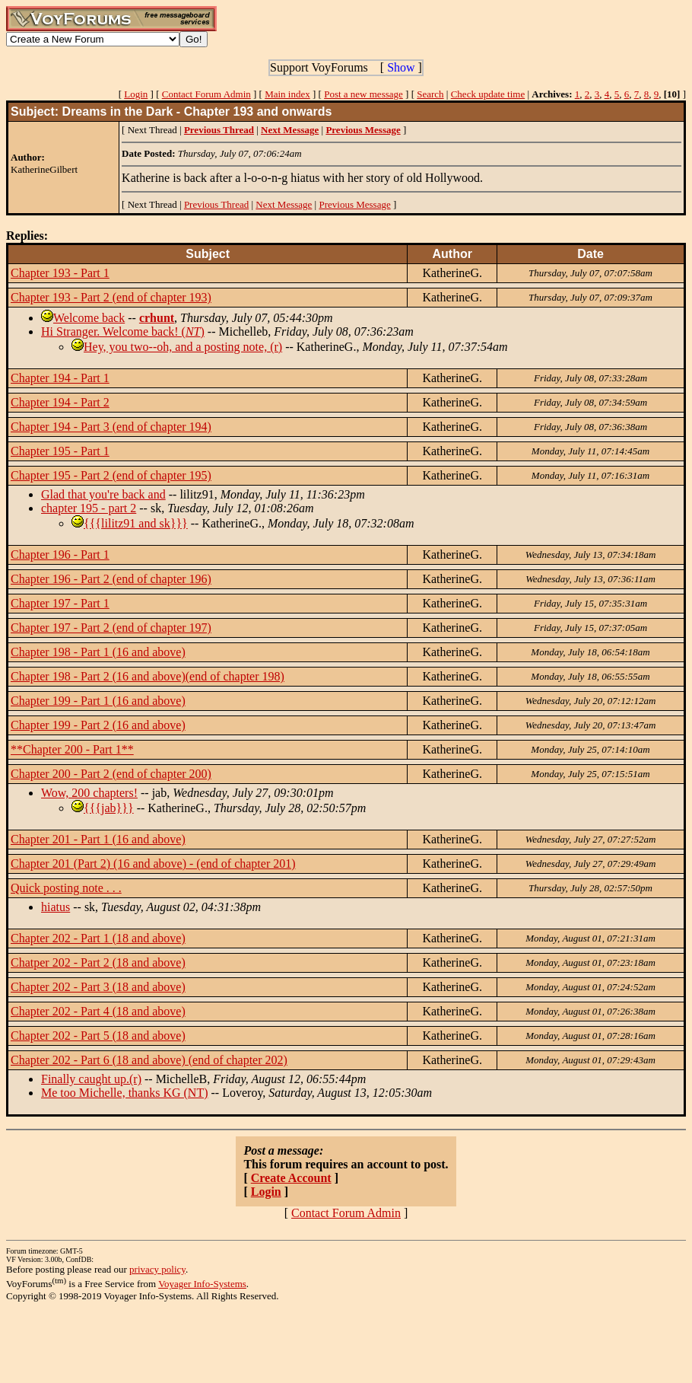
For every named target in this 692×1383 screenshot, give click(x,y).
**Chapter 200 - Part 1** (72, 749)
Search (430, 94)
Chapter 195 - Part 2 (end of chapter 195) (111, 475)
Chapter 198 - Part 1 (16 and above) (98, 651)
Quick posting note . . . (66, 887)
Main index (287, 94)
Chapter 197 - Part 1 (60, 603)
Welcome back (89, 317)
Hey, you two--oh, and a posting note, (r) (183, 346)
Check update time (488, 94)
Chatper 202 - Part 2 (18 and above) (98, 962)
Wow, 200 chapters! (89, 792)
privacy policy (157, 1269)
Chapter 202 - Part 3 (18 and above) (98, 986)
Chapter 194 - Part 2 (60, 402)
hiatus (55, 906)
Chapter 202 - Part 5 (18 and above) (98, 1035)
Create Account (291, 1177)
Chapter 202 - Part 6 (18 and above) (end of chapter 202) (149, 1059)
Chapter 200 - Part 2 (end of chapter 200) (111, 773)
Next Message (284, 204)
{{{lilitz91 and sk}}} (136, 523)
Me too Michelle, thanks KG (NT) (124, 1092)
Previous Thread (216, 204)
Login (136, 94)
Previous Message (354, 204)
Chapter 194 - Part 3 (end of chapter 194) (111, 426)
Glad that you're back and (103, 494)
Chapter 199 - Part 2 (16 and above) (98, 725)
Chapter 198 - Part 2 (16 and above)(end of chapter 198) (147, 676)
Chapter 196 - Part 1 (60, 554)
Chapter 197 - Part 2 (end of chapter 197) (111, 627)
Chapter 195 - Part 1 (60, 451)
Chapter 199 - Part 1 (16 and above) (98, 700)
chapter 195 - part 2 (88, 508)
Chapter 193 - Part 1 (60, 272)
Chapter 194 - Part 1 (60, 377)
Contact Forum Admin (206, 94)
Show (400, 67)
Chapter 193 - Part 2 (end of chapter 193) (111, 297)
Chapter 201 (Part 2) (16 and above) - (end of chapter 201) (153, 863)
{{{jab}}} (109, 807)
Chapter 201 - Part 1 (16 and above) (98, 839)
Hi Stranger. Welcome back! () (123, 331)
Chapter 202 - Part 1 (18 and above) (98, 938)
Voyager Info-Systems (202, 1283)
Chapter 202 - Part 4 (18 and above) (98, 1011)
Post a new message (363, 94)
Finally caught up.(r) (91, 1078)
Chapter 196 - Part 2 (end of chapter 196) (111, 578)
